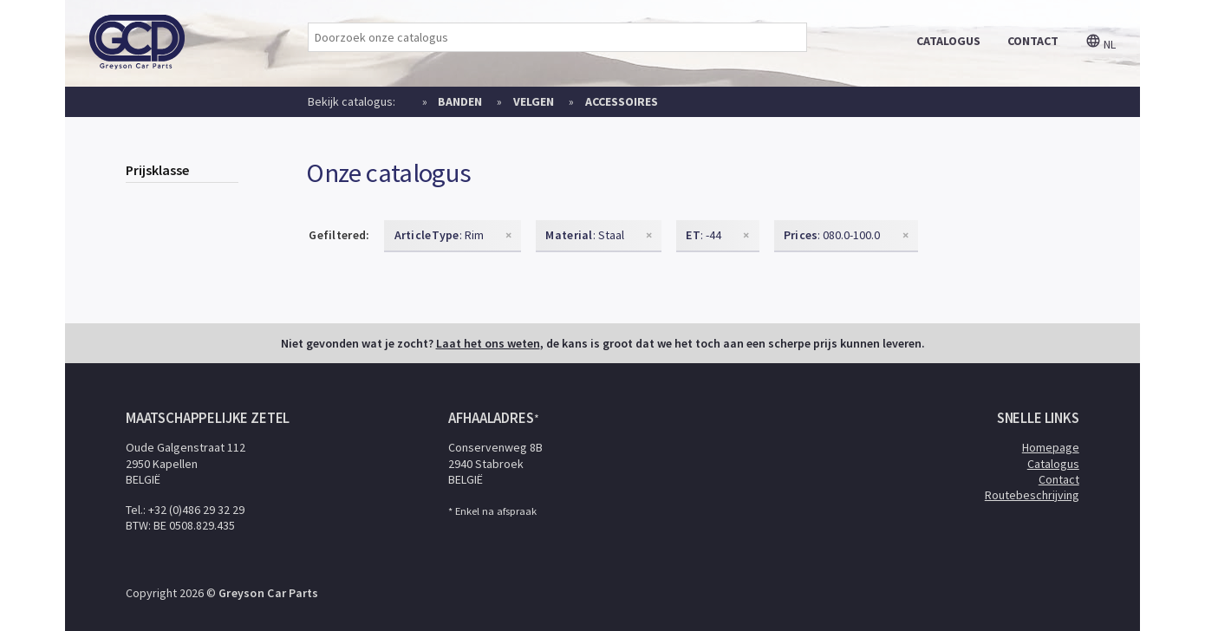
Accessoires (621, 101)
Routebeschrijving (1032, 495)
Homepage (1050, 447)
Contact (1059, 479)
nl (1100, 44)
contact (1032, 41)
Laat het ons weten (488, 343)
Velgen (533, 101)
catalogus (948, 41)
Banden (460, 101)
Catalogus (1053, 464)
